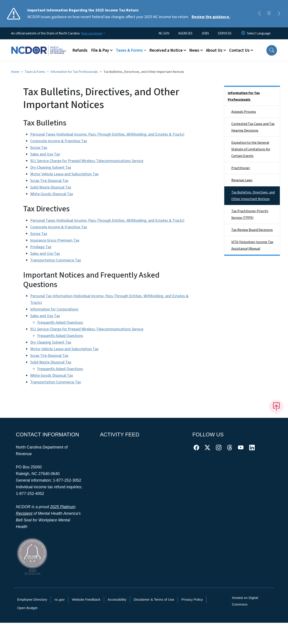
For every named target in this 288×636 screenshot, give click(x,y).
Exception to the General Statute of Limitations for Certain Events (250, 149)
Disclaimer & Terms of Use (154, 599)
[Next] (279, 13)
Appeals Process (243, 111)
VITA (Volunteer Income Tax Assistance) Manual (252, 245)
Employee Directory (32, 599)
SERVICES (225, 33)
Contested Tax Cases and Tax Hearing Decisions (253, 127)
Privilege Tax (40, 247)
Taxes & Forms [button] (129, 50)
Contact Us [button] (239, 50)
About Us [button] (214, 50)
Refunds (80, 50)
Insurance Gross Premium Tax (54, 240)
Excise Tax (38, 147)
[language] (259, 33)
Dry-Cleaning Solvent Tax (50, 167)
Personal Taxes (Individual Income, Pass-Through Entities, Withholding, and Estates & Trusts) (107, 134)
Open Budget (27, 608)
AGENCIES (185, 33)
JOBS (205, 33)
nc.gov (59, 599)
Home (15, 71)
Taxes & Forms (35, 71)
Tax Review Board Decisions (252, 229)
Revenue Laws (241, 180)
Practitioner (240, 168)
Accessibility (117, 599)
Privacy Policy (192, 599)
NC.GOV (164, 33)
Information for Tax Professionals (74, 71)
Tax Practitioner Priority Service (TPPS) (249, 214)
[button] (271, 50)
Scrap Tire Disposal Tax (49, 181)
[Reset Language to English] (243, 33)
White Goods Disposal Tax (51, 194)
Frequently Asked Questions (60, 322)
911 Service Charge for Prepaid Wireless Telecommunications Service (86, 161)
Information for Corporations (54, 309)
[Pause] (269, 13)
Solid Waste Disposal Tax (50, 187)
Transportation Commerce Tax (55, 260)
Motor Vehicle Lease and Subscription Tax (64, 174)
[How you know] (93, 33)
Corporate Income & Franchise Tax (58, 141)
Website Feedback (86, 599)
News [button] (194, 50)
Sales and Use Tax (45, 154)
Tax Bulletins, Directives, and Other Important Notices (253, 195)
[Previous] (259, 13)
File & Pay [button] (100, 50)
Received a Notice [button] (166, 50)
